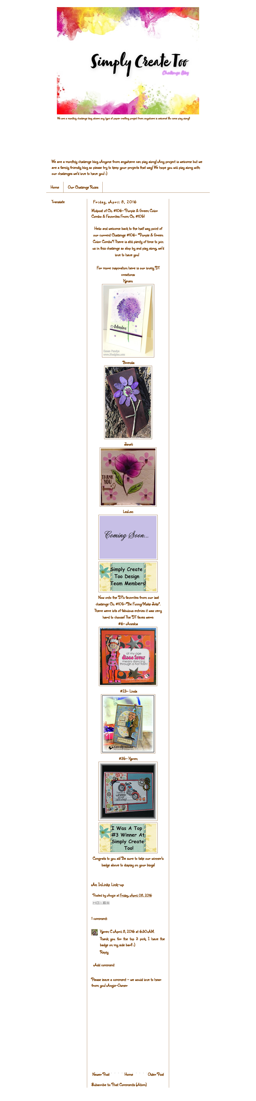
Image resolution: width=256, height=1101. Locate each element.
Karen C (106, 931)
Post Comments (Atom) (129, 1084)
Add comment (104, 965)
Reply (104, 952)
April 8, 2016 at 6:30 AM (133, 931)
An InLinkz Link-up (107, 884)
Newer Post (100, 1074)
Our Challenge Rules (83, 187)
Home (54, 187)
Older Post (156, 1074)
